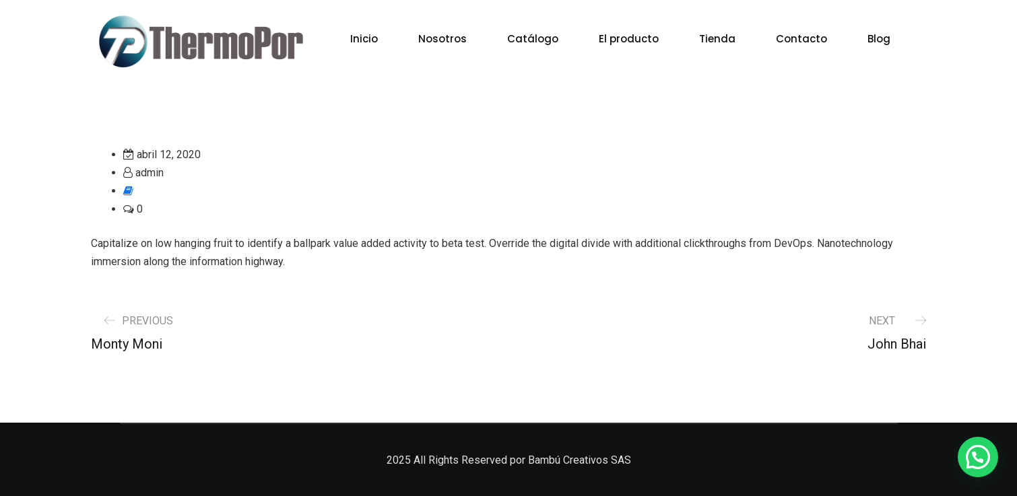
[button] (978, 457)
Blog (878, 39)
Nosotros (442, 39)
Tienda (717, 39)
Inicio (364, 39)
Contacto (801, 39)
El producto (629, 39)
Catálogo (532, 39)
